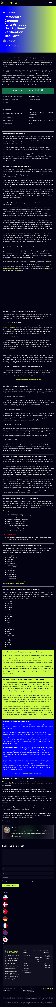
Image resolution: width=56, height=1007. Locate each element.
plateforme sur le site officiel (15, 583)
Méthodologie (27, 972)
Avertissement (48, 962)
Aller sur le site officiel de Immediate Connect (28, 773)
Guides (36, 955)
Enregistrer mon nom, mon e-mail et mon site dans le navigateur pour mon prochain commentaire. (28, 881)
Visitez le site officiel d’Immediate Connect (28, 379)
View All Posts (17, 836)
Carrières (26, 970)
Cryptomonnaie (11, 12)
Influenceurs (38, 959)
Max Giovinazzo (12, 40)
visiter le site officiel (9, 327)
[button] (46, 3)
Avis (5, 12)
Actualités (37, 953)
